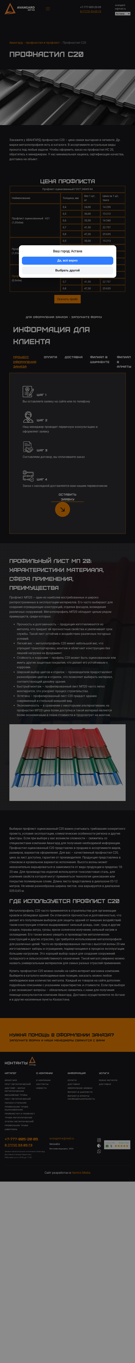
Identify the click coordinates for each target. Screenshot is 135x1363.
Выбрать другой (67, 270)
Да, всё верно (67, 260)
